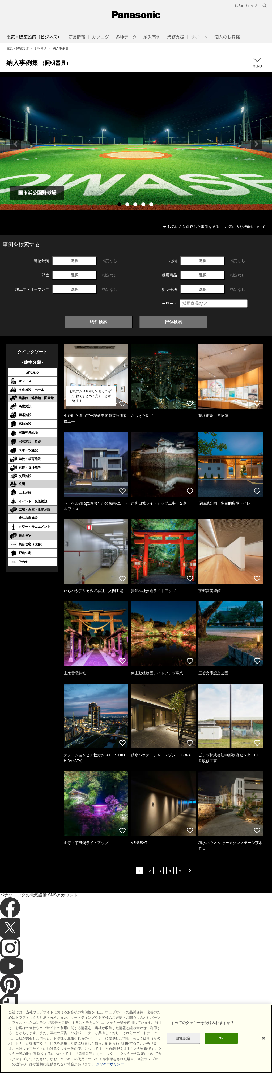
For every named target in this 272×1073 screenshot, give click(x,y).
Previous (15, 144)
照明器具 (40, 48)
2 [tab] (128, 205)
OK (221, 1056)
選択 (74, 260)
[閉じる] (263, 1056)
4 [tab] (144, 205)
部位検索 (173, 322)
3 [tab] (136, 205)
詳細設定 (183, 1056)
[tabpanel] (136, 143)
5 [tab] (152, 205)
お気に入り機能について (245, 226)
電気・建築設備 (17, 48)
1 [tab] (120, 205)
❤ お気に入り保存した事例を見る (191, 226)
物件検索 (98, 322)
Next (256, 144)
